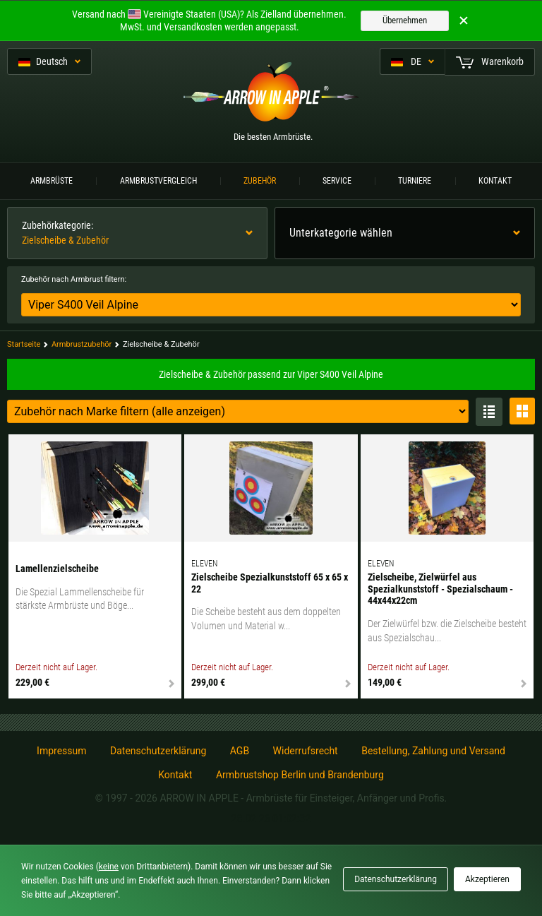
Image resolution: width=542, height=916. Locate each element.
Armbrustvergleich (158, 181)
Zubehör (259, 181)
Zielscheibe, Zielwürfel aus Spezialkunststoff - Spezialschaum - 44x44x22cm (440, 589)
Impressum (61, 751)
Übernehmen (405, 20)
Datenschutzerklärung (158, 751)
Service (337, 181)
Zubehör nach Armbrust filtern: (73, 279)
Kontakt (495, 181)
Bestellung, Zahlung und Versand (433, 751)
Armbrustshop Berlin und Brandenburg (300, 774)
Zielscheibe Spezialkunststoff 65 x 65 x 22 (269, 583)
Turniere (414, 181)
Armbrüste (51, 181)
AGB (239, 751)
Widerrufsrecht (305, 751)
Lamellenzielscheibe (57, 568)
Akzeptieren (487, 879)
